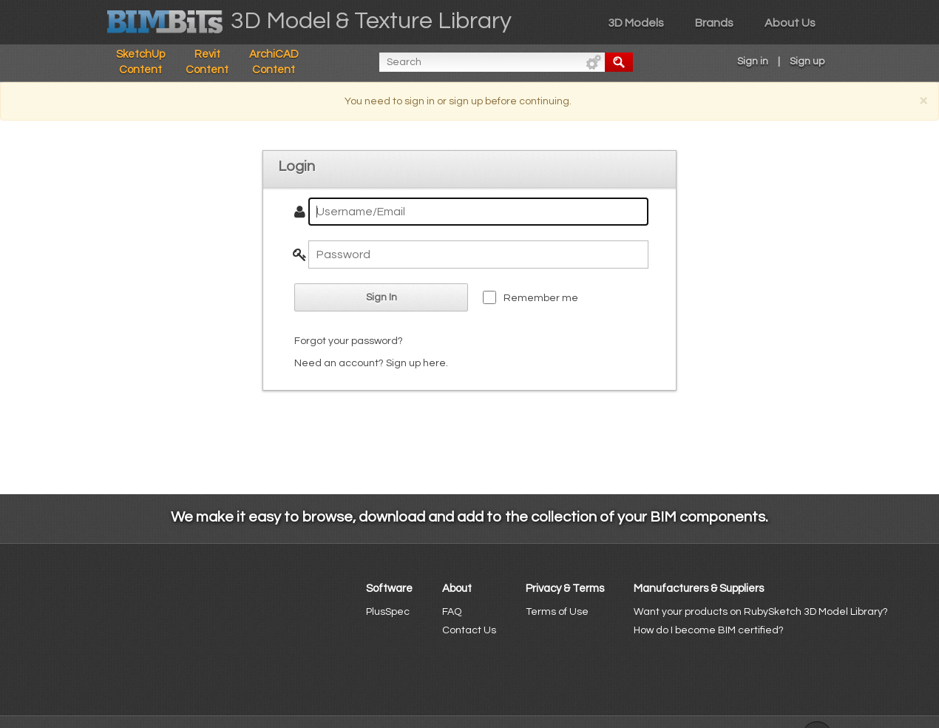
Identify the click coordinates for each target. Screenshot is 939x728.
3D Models (636, 23)
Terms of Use (557, 612)
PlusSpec (388, 612)
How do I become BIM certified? (709, 630)
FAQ (451, 612)
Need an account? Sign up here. (371, 363)
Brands (714, 23)
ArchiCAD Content (274, 62)
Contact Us (469, 630)
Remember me (541, 298)
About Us (790, 23)
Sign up (807, 61)
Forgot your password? (348, 341)
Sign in (752, 61)
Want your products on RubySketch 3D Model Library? (761, 612)
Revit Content (207, 62)
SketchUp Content (140, 62)
